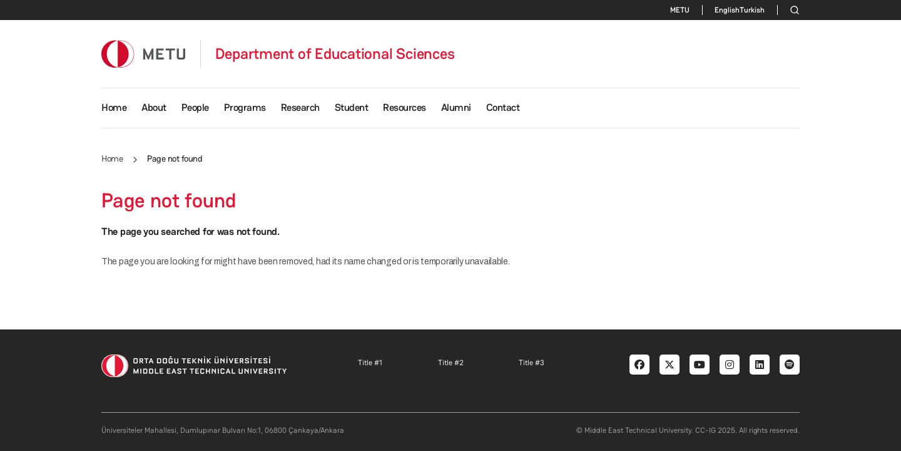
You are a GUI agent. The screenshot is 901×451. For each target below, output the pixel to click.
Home (113, 107)
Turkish (752, 10)
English (727, 10)
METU (680, 10)
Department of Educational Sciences (335, 53)
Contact (503, 107)
